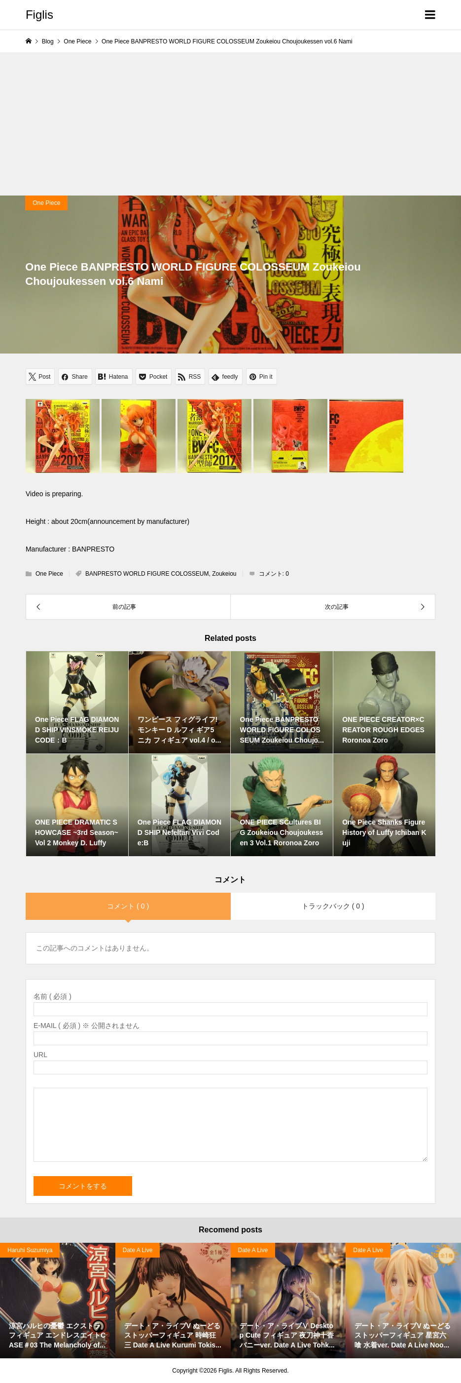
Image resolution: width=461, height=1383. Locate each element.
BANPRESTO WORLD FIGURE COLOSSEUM (147, 573)
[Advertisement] (230, 121)
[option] (57, 1300)
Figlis (39, 14)
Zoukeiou (224, 573)
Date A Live (138, 1250)
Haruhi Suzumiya (29, 1250)
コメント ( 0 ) (128, 906)
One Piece (46, 202)
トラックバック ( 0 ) (333, 906)
